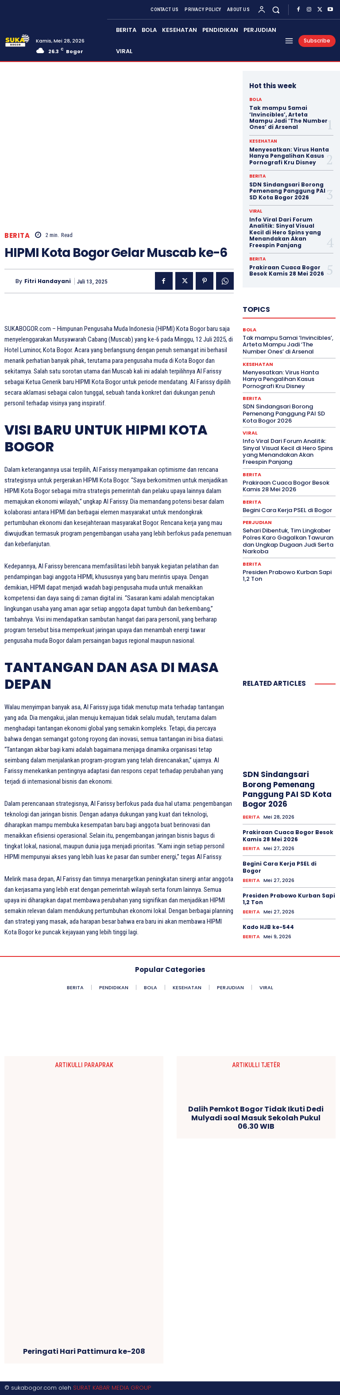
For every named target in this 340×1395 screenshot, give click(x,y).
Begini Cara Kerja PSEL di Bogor (287, 510)
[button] (276, 9)
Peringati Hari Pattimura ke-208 (84, 1351)
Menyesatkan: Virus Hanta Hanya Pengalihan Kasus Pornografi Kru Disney (289, 156)
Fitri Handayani (47, 281)
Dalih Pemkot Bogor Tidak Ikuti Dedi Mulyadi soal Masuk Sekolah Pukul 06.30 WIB (256, 1118)
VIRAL (255, 211)
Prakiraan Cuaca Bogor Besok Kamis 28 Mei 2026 (286, 270)
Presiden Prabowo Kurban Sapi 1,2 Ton (287, 575)
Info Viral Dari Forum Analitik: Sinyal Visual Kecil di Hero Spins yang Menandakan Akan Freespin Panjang (285, 232)
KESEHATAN (263, 141)
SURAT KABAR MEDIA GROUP (112, 1387)
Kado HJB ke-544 (268, 927)
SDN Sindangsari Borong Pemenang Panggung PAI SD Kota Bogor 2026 (287, 191)
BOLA (255, 99)
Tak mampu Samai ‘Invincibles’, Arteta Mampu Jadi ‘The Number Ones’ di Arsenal (288, 117)
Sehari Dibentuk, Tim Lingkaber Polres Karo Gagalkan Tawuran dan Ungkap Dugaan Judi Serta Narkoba (288, 541)
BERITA (17, 235)
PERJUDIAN (257, 522)
